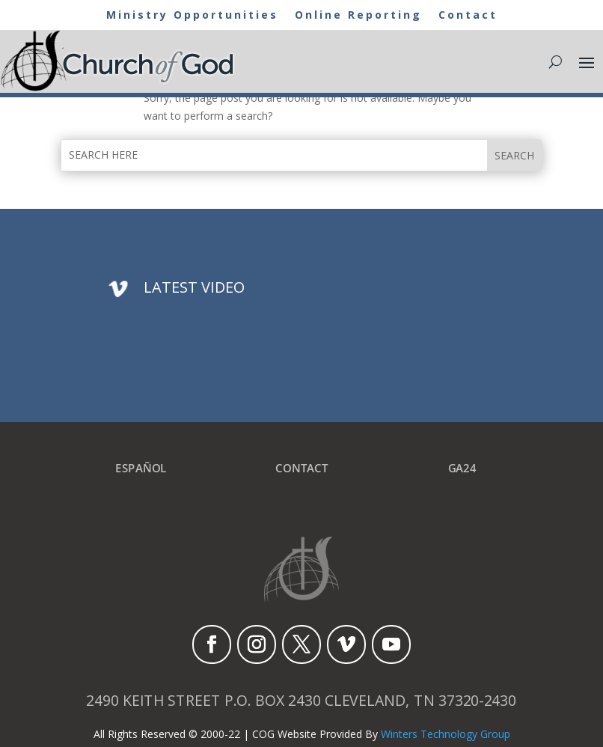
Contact (468, 16)
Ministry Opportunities (192, 16)
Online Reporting (358, 16)
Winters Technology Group (445, 734)
